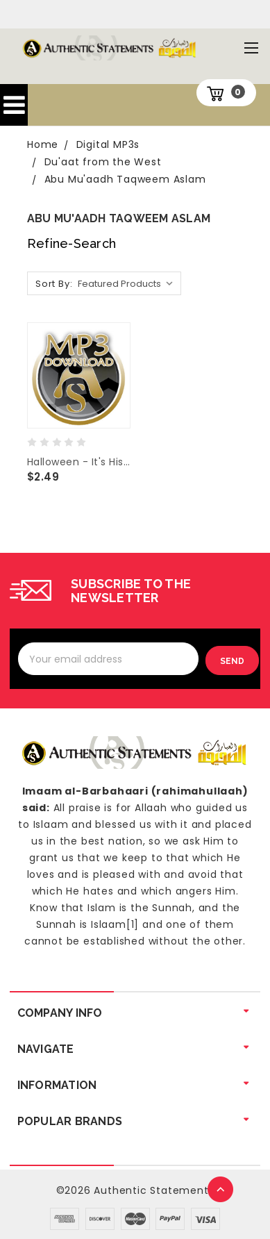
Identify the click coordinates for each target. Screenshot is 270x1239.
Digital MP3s (108, 144)
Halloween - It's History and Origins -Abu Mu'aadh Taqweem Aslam (78, 462)
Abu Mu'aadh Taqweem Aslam (125, 179)
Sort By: (53, 283)
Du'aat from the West (103, 162)
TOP (221, 1190)
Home (42, 144)
